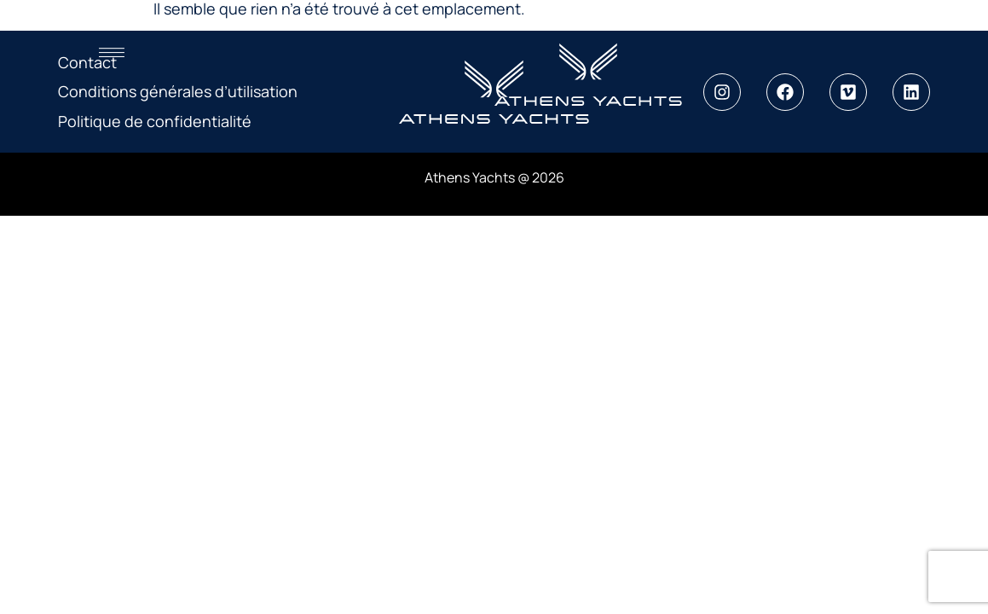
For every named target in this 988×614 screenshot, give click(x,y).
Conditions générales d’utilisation (178, 91)
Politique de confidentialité (154, 121)
